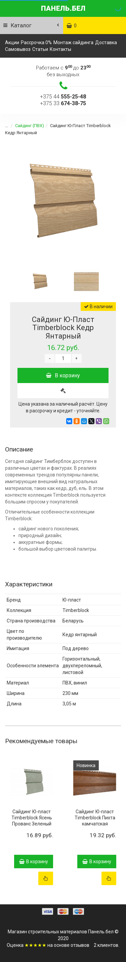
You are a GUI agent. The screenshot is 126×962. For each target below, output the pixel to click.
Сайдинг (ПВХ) (25, 125)
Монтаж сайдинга (73, 42)
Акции (12, 42)
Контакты (60, 49)
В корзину (63, 375)
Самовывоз (18, 49)
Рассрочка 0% (36, 42)
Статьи (40, 49)
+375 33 (63, 103)
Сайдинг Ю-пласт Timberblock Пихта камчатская (95, 817)
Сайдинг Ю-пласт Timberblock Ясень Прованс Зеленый (31, 817)
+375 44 (63, 96)
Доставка (106, 42)
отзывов (80, 945)
